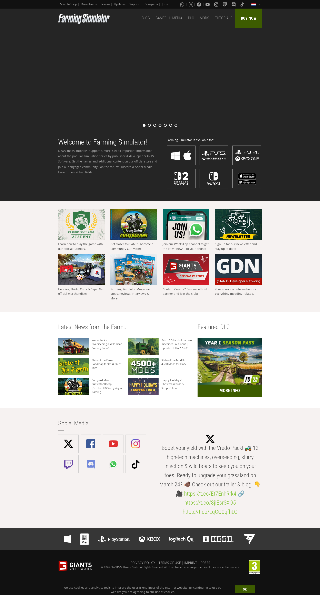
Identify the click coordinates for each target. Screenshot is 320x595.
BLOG (146, 18)
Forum (105, 4)
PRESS (205, 563)
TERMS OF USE (170, 563)
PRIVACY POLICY (143, 563)
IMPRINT (190, 563)
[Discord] (234, 4)
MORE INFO (229, 390)
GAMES (161, 18)
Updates (120, 4)
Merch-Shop (68, 4)
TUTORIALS (223, 18)
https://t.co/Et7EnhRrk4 (210, 493)
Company (151, 4)
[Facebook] (199, 4)
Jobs (165, 4)
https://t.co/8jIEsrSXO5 (210, 502)
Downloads (89, 4)
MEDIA (177, 18)
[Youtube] (208, 4)
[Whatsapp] (182, 4)
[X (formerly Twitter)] (191, 4)
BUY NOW (249, 18)
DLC (191, 18)
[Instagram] (216, 4)
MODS (204, 18)
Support (135, 4)
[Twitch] (225, 4)
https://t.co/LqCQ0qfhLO (210, 511)
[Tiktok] (242, 4)
